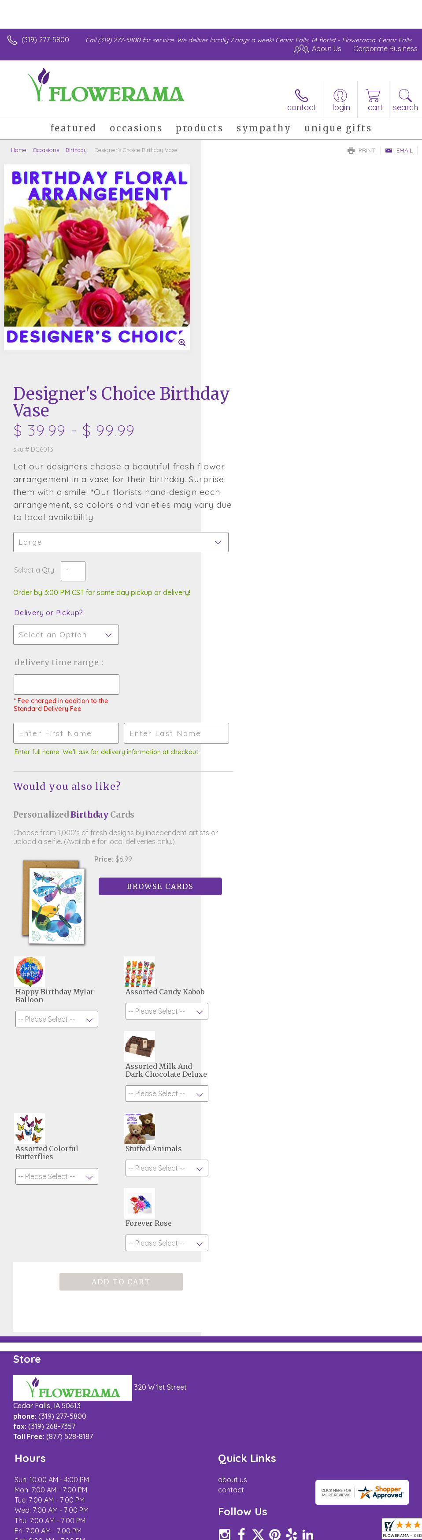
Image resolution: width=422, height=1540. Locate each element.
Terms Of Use (216, 1507)
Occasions (46, 149)
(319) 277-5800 (45, 39)
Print (362, 150)
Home (18, 149)
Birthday (76, 149)
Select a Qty (235, 361)
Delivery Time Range (258, 454)
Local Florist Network (331, 1507)
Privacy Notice (268, 1507)
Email (399, 150)
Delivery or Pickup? (250, 404)
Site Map (385, 1507)
